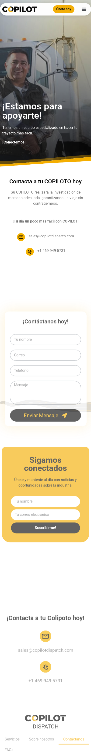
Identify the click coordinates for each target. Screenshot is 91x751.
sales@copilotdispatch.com (51, 236)
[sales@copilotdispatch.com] (21, 237)
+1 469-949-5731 (51, 250)
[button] (84, 8)
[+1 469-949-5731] (30, 252)
